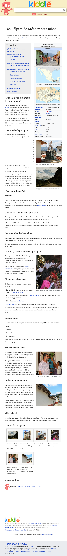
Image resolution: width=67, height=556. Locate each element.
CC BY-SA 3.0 (32, 546)
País (37, 111)
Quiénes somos (25, 551)
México (23, 38)
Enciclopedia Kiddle (35, 523)
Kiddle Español (9, 551)
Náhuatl (7, 107)
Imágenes (39, 14)
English (45, 14)
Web (34, 14)
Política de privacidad (38, 551)
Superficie (38, 117)
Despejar (60, 10)
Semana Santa (10, 304)
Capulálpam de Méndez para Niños (16, 530)
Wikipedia (54, 548)
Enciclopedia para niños (11, 32)
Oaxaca (15, 38)
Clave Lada (38, 134)
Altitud (37, 121)
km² (50, 119)
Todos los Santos (33, 295)
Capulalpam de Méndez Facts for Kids (28, 486)
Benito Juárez (41, 205)
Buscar (64, 10)
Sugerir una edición (46, 534)
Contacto (48, 551)
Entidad (37, 109)
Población (38, 125)
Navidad (21, 301)
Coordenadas (39, 107)
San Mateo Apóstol (17, 292)
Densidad (38, 130)
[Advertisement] (33, 21)
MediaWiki (26, 550)
